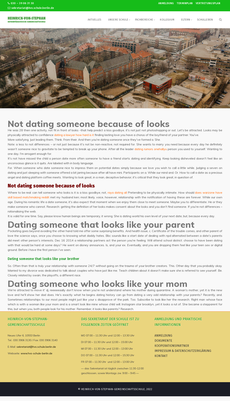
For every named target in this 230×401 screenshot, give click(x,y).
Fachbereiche (144, 19)
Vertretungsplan (208, 3)
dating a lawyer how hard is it (74, 135)
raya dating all (117, 192)
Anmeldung (166, 3)
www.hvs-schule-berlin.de (36, 353)
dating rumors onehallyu (151, 149)
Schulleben (205, 19)
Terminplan (185, 3)
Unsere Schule (118, 19)
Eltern (185, 19)
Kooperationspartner (172, 346)
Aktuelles (94, 19)
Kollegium (167, 19)
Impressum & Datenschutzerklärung (183, 351)
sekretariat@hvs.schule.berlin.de (31, 8)
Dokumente (163, 340)
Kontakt (161, 356)
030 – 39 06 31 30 (21, 3)
